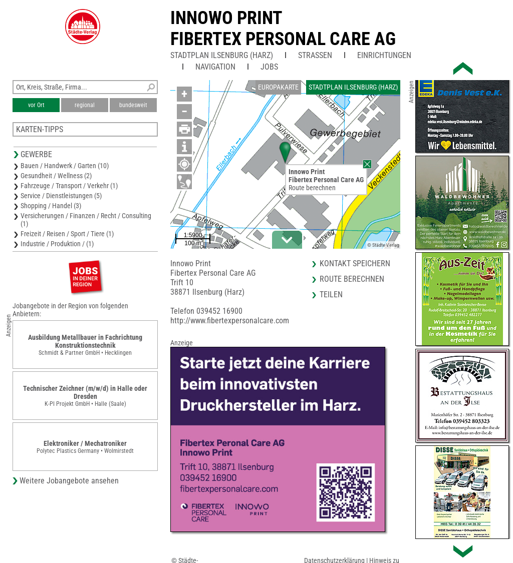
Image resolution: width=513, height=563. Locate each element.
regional (85, 105)
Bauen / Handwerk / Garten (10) (65, 166)
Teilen (331, 294)
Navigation (215, 67)
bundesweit (133, 105)
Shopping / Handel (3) (51, 206)
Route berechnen (312, 188)
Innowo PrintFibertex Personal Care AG (283, 29)
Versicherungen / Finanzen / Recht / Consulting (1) (86, 220)
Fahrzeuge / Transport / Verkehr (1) (69, 186)
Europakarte (278, 87)
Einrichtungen (384, 55)
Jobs (269, 67)
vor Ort (36, 105)
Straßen (315, 55)
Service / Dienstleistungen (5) (61, 196)
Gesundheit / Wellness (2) (56, 176)
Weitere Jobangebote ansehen (69, 480)
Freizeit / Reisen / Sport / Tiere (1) (67, 234)
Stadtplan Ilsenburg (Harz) (221, 55)
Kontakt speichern (355, 263)
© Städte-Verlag (383, 245)
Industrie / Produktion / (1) (57, 244)
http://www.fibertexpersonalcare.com (229, 320)
